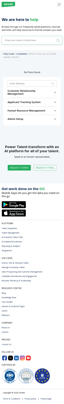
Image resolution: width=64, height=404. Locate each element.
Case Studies (7, 302)
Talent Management (10, 232)
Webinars (6, 315)
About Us (6, 327)
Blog (4, 293)
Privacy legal (46, 398)
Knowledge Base (9, 297)
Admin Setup (15, 119)
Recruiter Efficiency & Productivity (16, 280)
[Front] (8, 4)
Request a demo (19, 167)
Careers (5, 332)
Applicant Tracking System (24, 102)
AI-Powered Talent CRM (12, 237)
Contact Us (6, 344)
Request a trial (45, 167)
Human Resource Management (26, 110)
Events (4, 310)
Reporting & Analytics (11, 246)
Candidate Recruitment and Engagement (19, 276)
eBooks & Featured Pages (13, 306)
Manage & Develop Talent (13, 267)
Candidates (21, 53)
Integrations (7, 250)
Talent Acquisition (9, 228)
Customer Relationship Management (21, 92)
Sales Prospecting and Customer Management (22, 271)
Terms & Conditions (11, 398)
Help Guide (8, 53)
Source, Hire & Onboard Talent (15, 263)
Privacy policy (30, 398)
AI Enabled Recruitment (12, 241)
